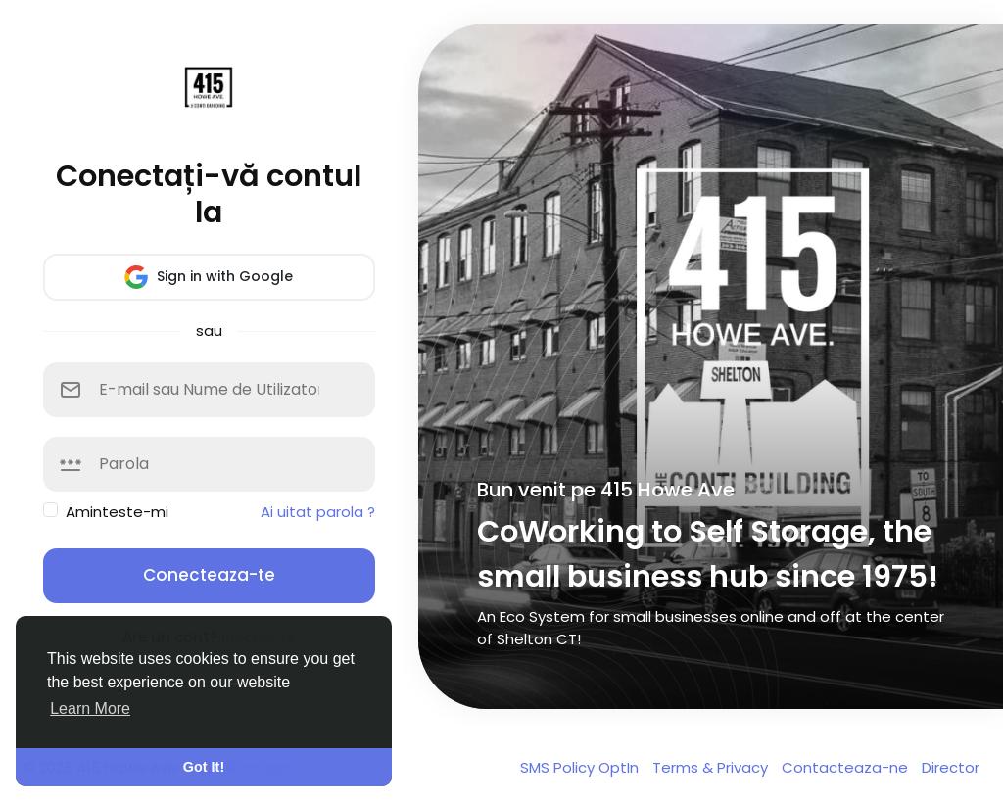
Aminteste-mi (117, 511)
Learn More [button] (90, 708)
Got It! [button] (203, 767)
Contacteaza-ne (847, 767)
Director (950, 767)
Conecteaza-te (209, 575)
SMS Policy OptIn (581, 767)
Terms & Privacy (712, 767)
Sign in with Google (208, 277)
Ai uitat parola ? (318, 511)
